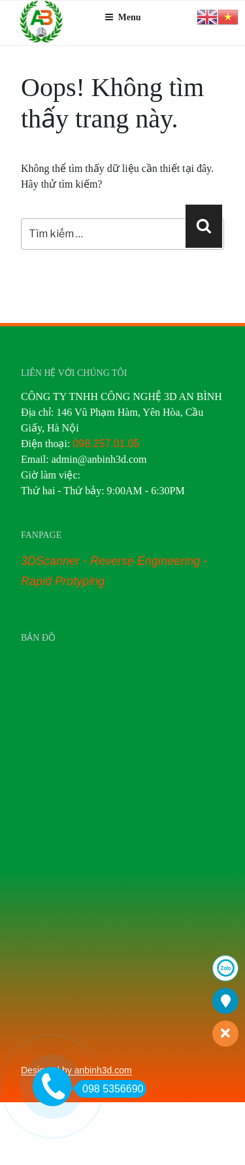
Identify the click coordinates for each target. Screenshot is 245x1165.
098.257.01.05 (106, 443)
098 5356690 (109, 1088)
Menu (123, 17)
